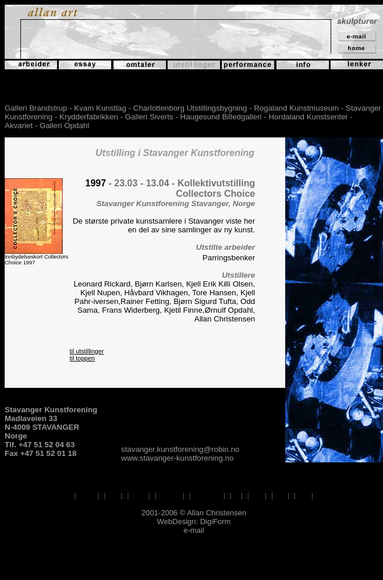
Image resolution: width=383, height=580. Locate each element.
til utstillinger (87, 351)
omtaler (138, 496)
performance (207, 496)
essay (112, 496)
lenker (257, 496)
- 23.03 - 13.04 (139, 183)
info (236, 496)
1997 (96, 183)
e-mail (303, 496)
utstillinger (170, 496)
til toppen (82, 358)
